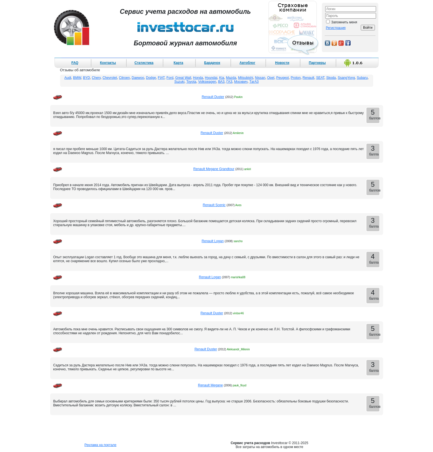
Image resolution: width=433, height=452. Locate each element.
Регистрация (336, 28)
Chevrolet (109, 78)
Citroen (124, 78)
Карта (178, 63)
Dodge (151, 78)
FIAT (161, 78)
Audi (67, 78)
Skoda (331, 78)
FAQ (74, 63)
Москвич (240, 82)
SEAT (320, 78)
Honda (198, 78)
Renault (308, 78)
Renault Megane (210, 385)
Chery (96, 78)
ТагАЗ (254, 82)
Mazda (231, 78)
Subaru (362, 78)
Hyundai (211, 78)
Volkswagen (207, 82)
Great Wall (183, 78)
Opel (270, 78)
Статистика (144, 63)
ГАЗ (229, 82)
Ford (169, 78)
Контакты (108, 63)
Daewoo (138, 78)
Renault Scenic (214, 205)
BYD (86, 78)
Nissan (260, 78)
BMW (77, 78)
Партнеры (317, 63)
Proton (296, 78)
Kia (221, 78)
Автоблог (247, 63)
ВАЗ (221, 82)
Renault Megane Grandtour (213, 169)
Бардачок (212, 63)
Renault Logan (213, 241)
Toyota (191, 82)
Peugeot (282, 78)
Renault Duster (213, 97)
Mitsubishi (245, 78)
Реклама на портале (100, 445)
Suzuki (179, 82)
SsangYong (346, 78)
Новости (282, 63)
